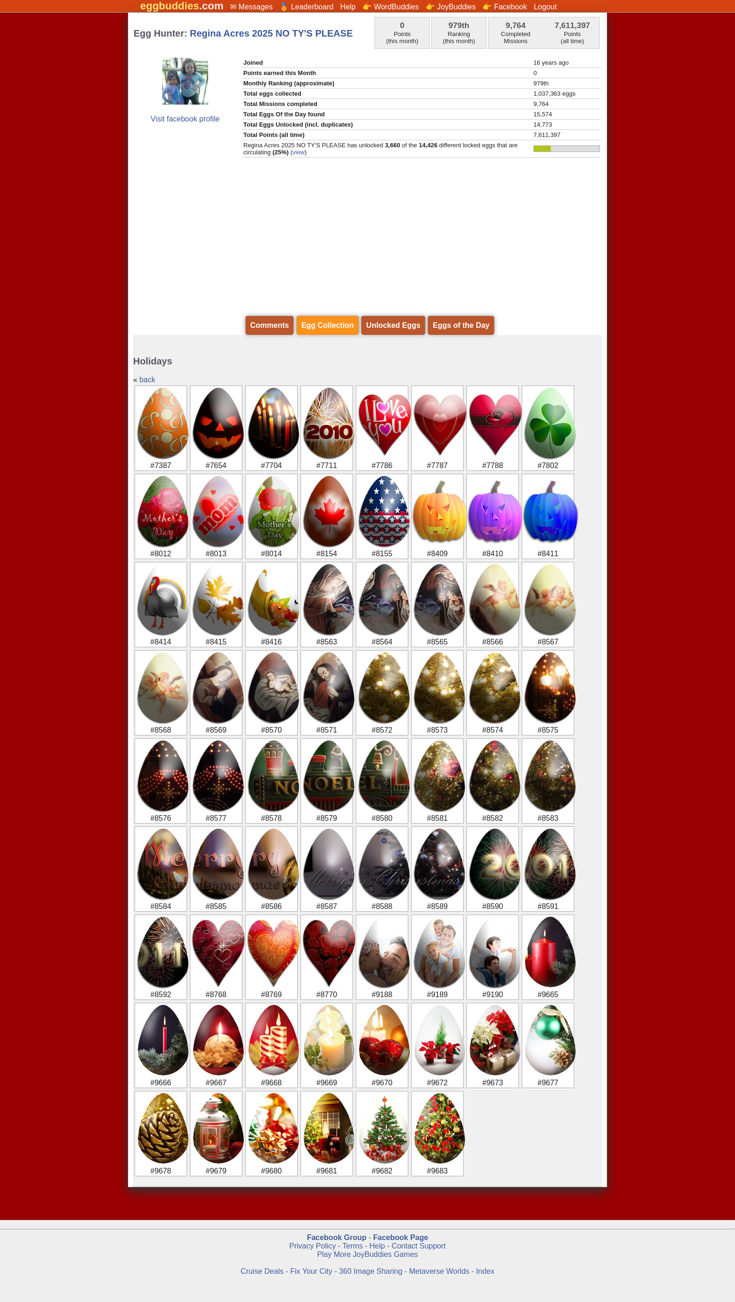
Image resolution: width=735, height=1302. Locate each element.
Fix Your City (312, 1271)
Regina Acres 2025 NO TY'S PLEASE (271, 33)
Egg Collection (327, 325)
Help (348, 7)
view (298, 152)
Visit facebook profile (184, 119)
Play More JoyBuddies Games (367, 1254)
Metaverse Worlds (439, 1271)
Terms (352, 1246)
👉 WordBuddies (390, 7)
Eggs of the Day (461, 325)
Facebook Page (400, 1237)
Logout (545, 7)
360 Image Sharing (372, 1271)
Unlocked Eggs (393, 325)
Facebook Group (337, 1237)
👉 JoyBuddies (451, 7)
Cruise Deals (262, 1271)
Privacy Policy (312, 1246)
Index (485, 1271)
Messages (256, 7)
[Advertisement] (367, 237)
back (147, 380)
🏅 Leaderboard (306, 7)
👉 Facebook (504, 7)
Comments (269, 325)
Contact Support (418, 1246)
